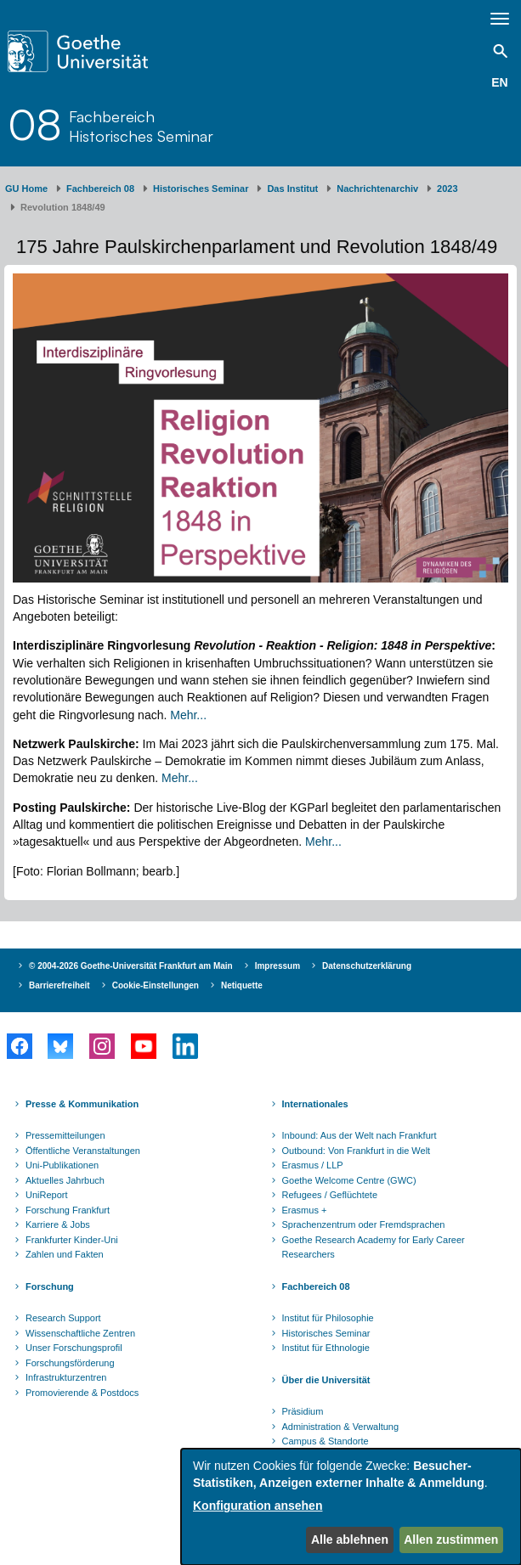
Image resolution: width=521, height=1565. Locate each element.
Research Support (63, 1318)
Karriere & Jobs (57, 1224)
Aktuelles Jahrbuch (65, 1180)
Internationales (315, 1104)
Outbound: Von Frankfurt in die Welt (356, 1151)
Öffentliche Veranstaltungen (82, 1151)
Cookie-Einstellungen (155, 985)
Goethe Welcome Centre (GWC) (349, 1180)
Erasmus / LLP (312, 1165)
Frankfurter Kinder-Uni (71, 1240)
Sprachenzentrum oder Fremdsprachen (363, 1224)
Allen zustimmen (451, 1539)
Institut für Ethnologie (326, 1348)
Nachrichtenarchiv (377, 188)
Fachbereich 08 (100, 188)
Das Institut (292, 188)
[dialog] (351, 1507)
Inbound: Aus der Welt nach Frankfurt (359, 1135)
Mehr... (188, 715)
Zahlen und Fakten (64, 1254)
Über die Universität (326, 1380)
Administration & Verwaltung (340, 1426)
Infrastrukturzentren (65, 1377)
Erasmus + (304, 1210)
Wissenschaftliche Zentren (80, 1333)
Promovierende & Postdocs (82, 1393)
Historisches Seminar (201, 188)
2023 (447, 188)
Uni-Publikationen (62, 1165)
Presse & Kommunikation (82, 1104)
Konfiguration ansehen (257, 1505)
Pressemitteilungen (65, 1135)
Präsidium (303, 1411)
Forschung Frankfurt (67, 1210)
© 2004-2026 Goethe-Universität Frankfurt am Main (131, 966)
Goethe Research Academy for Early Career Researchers (373, 1247)
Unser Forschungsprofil (73, 1348)
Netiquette (242, 985)
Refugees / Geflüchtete (330, 1195)
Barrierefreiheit (59, 985)
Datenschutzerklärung (366, 966)
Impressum (277, 966)
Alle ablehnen (349, 1539)
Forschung (49, 1286)
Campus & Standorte (325, 1441)
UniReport (46, 1195)
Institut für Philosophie (328, 1318)
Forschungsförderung (70, 1363)
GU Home (26, 188)
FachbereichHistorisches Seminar (141, 125)
